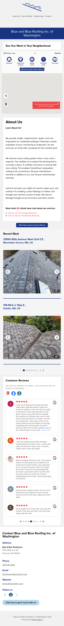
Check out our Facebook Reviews (23, 215)
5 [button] (33, 370)
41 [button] (40, 521)
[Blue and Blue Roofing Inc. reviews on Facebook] (13, 393)
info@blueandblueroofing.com (14, 574)
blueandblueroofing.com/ (12, 584)
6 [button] (36, 370)
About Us (16, 16)
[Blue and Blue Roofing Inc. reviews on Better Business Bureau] (19, 393)
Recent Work (27, 16)
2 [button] (26, 370)
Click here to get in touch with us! (32, 225)
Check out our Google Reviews (22, 213)
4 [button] (31, 370)
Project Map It (37, 620)
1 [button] (24, 370)
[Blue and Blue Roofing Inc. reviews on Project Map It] (8, 393)
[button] (20, 370)
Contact (48, 16)
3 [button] (29, 370)
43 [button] (40, 370)
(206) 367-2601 (8, 565)
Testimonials (39, 16)
